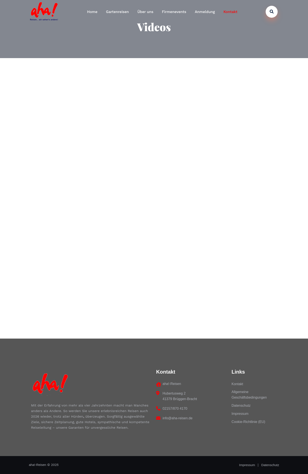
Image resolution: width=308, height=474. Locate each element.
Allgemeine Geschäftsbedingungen (249, 394)
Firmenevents (174, 12)
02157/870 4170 (175, 408)
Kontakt (230, 12)
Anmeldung (205, 12)
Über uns (145, 12)
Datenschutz (241, 405)
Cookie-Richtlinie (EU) (248, 422)
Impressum (240, 413)
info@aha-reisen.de (177, 418)
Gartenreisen (117, 12)
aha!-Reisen (37, 465)
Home (92, 12)
